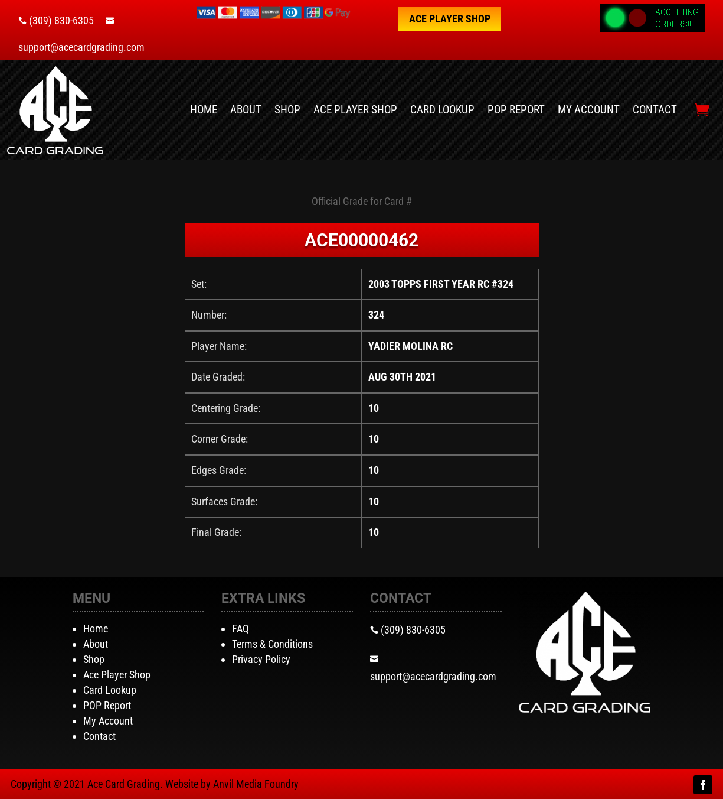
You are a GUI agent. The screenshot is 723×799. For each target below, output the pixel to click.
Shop (287, 109)
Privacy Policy (261, 659)
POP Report (516, 109)
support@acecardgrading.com (81, 47)
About (245, 109)
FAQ (240, 628)
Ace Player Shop (449, 18)
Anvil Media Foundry (256, 784)
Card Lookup (442, 109)
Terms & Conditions (272, 644)
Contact (655, 109)
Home (203, 109)
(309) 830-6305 (61, 20)
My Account (589, 109)
